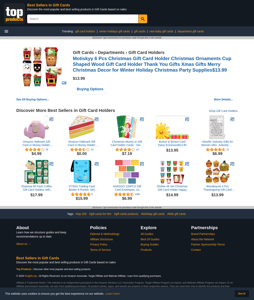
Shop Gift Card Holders (223, 110)
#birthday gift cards (153, 213)
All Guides (147, 234)
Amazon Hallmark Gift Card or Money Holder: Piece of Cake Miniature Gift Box (82, 143)
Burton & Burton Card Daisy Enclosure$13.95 (172, 143)
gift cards (139, 31)
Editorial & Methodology (104, 234)
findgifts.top (31, 276)
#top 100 (81, 213)
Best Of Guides (150, 239)
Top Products (24, 269)
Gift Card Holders (146, 52)
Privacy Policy (98, 244)
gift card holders (85, 31)
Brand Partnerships (203, 234)
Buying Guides (150, 244)
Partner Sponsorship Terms (208, 244)
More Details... (223, 99)
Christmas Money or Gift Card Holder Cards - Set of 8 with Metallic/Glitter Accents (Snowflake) (127, 143)
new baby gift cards (161, 31)
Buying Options (90, 89)
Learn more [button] (113, 293)
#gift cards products (126, 213)
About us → (23, 243)
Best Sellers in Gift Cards (48, 5)
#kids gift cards (176, 213)
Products (146, 249)
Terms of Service (100, 249)
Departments (111, 52)
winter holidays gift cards (114, 31)
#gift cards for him (100, 213)
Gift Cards (83, 52)
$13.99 (79, 78)
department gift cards (191, 31)
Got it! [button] (241, 293)
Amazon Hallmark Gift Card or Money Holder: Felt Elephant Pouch (36, 143)
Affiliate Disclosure (101, 239)
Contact (196, 249)
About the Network (202, 239)
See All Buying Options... (32, 99)
